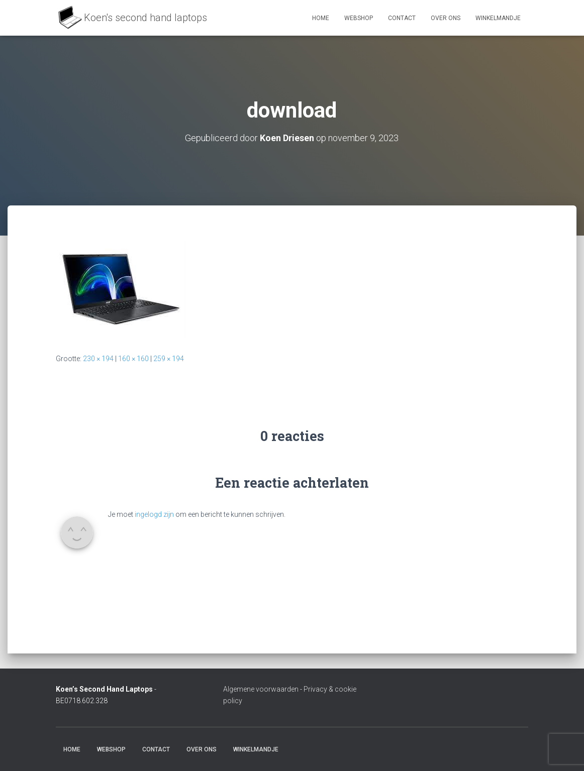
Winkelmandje (498, 18)
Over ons (445, 18)
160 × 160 (133, 359)
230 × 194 (98, 359)
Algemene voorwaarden (261, 689)
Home (320, 18)
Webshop (358, 18)
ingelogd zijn (154, 514)
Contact (402, 18)
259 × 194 (168, 359)
